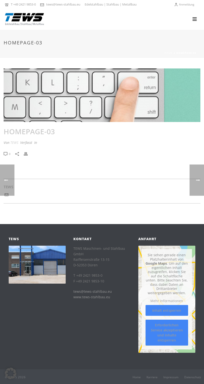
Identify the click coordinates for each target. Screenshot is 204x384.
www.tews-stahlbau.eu (91, 297)
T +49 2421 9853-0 (23, 4)
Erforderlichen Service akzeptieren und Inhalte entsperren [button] (167, 332)
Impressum (170, 377)
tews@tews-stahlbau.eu (63, 4)
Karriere (152, 377)
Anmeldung (184, 4)
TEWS (14, 142)
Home (168, 53)
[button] (10, 373)
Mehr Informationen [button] (166, 301)
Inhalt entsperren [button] (166, 310)
